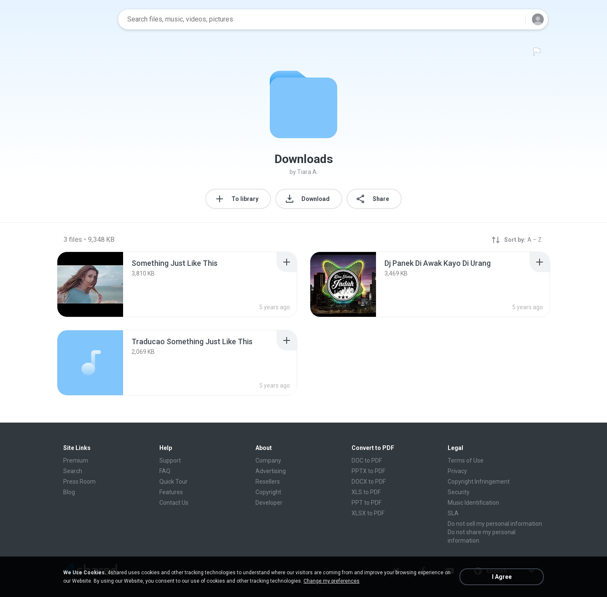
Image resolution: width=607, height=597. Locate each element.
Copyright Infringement (479, 481)
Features (171, 492)
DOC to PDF (367, 460)
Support (170, 460)
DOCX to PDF (369, 481)
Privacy (457, 471)
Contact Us (173, 502)
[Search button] (514, 19)
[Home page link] (85, 19)
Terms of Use (465, 460)
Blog (69, 492)
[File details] (90, 284)
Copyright (268, 492)
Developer (268, 502)
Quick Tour (173, 481)
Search (72, 471)
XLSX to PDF (368, 513)
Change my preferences (332, 581)
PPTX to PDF (368, 471)
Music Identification (473, 502)
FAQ (164, 471)
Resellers (267, 481)
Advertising (270, 471)
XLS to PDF (366, 492)
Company (268, 460)
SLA (453, 513)
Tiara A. (307, 172)
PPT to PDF (366, 502)
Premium (75, 460)
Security (459, 492)
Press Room (79, 481)
